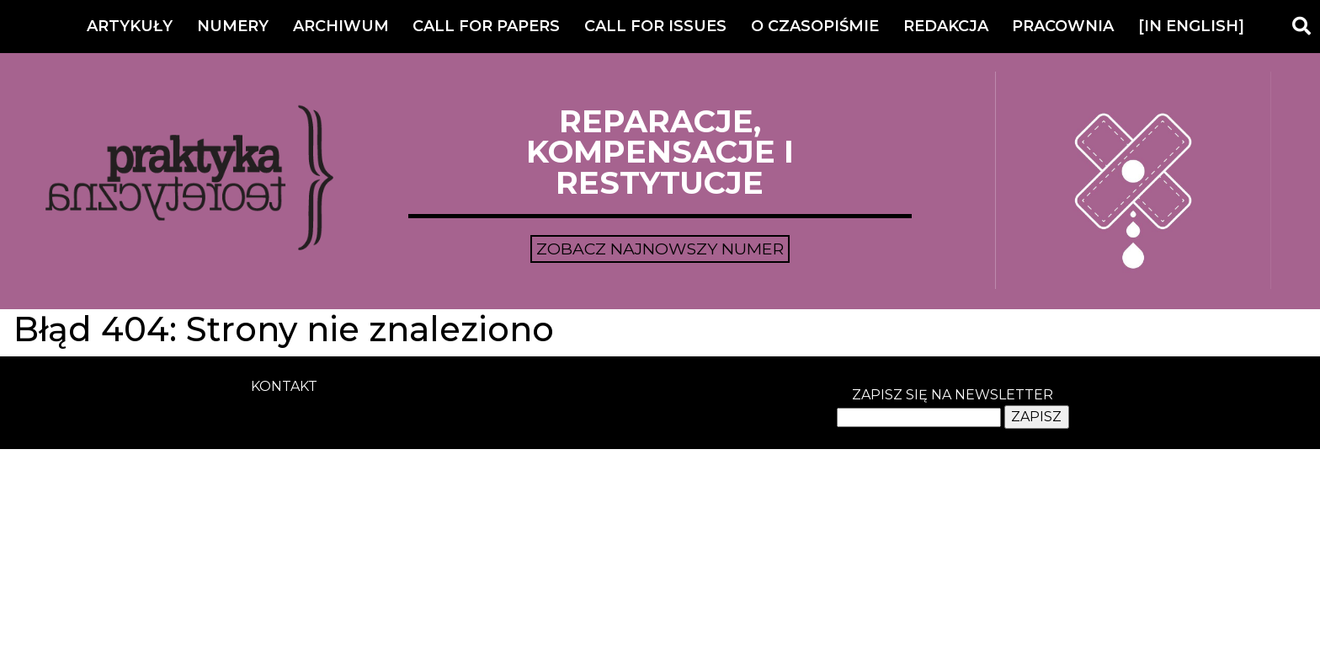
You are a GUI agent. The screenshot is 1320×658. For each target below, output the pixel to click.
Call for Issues (655, 26)
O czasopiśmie (815, 26)
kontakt (284, 386)
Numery (233, 26)
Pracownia (1063, 26)
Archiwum (341, 26)
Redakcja (945, 26)
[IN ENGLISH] (1191, 26)
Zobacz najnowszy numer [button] (660, 248)
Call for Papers (486, 26)
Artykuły (130, 26)
